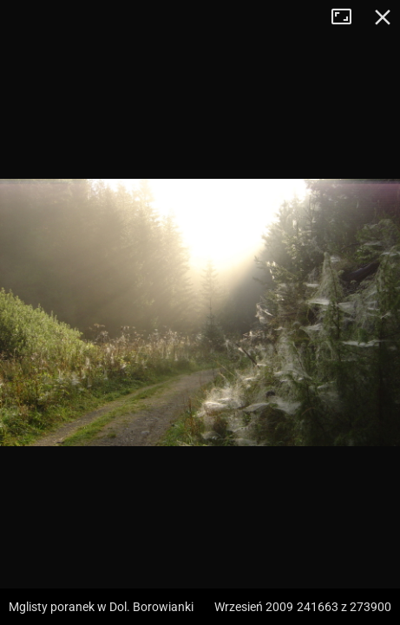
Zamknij (382, 17)
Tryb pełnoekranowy (348, 17)
